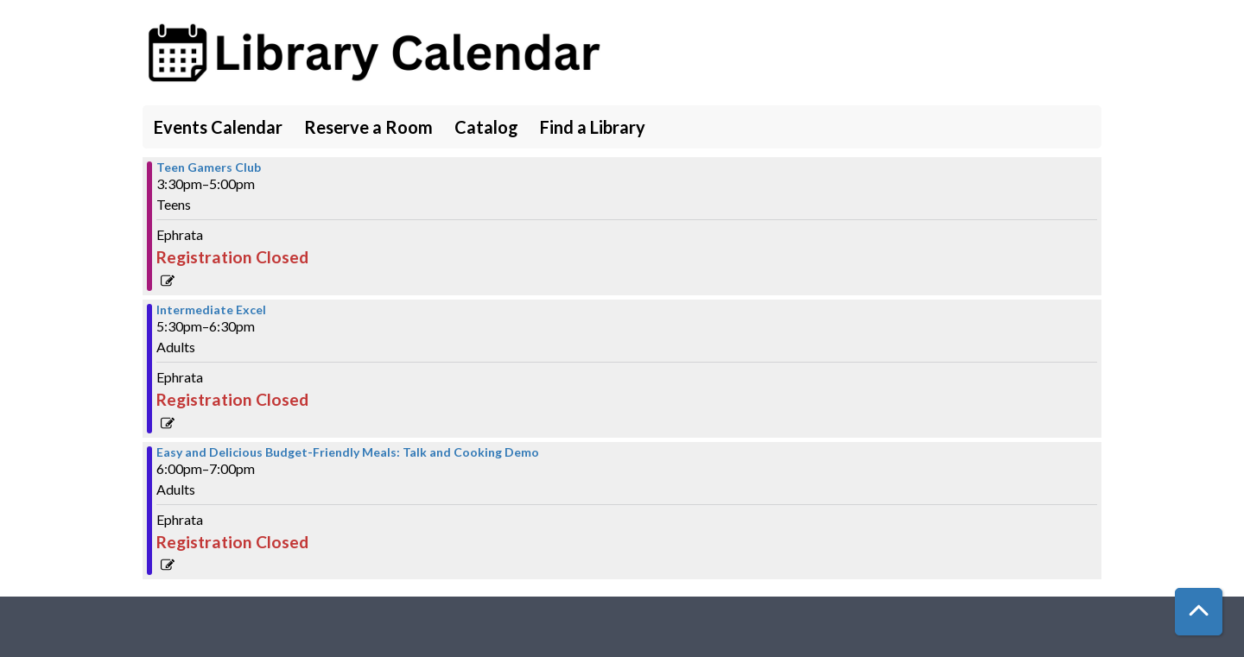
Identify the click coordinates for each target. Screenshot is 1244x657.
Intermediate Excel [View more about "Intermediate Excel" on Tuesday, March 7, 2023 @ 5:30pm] (211, 310)
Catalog (486, 127)
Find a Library (592, 127)
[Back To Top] (1198, 611)
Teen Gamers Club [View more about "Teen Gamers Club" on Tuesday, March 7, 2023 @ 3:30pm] (208, 167)
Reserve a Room (368, 127)
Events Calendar (218, 127)
